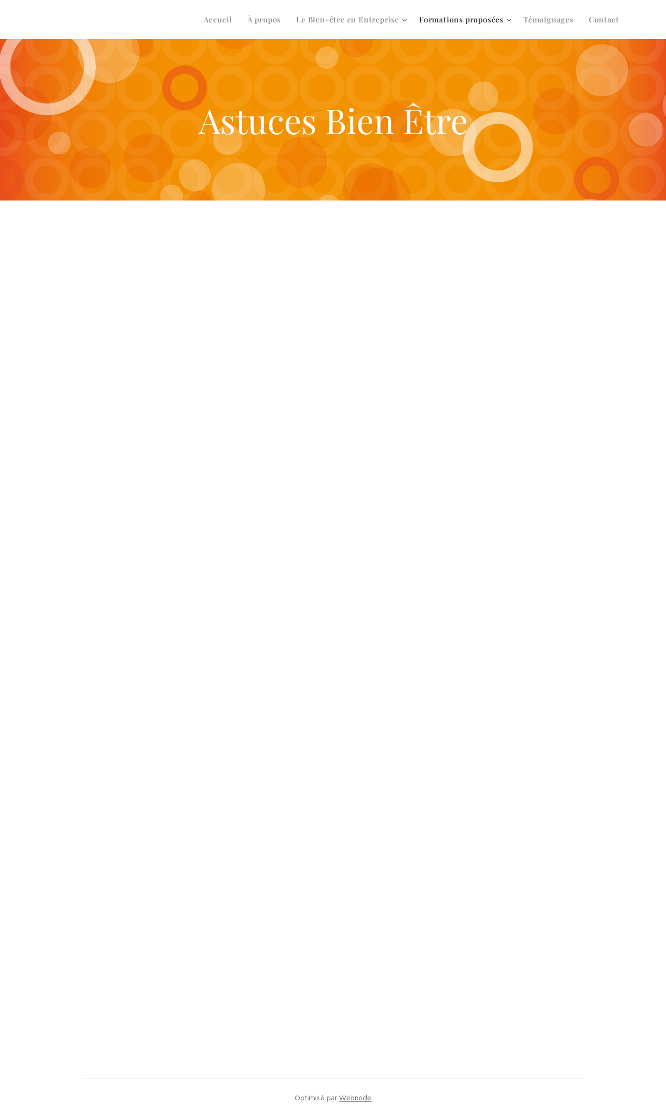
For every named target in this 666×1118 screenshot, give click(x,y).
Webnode (355, 1098)
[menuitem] (220, 20)
